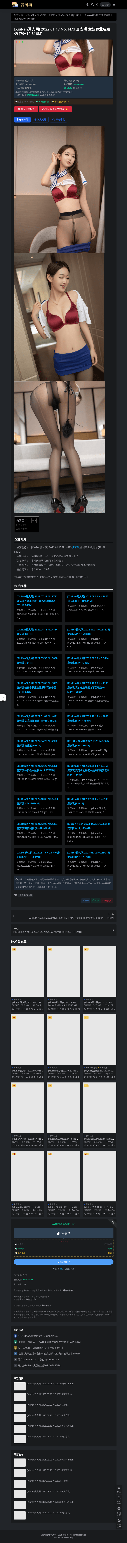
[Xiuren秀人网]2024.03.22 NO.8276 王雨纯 (48, 1404)
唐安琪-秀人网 (26, 895)
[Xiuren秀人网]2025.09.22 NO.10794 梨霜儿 (48, 1436)
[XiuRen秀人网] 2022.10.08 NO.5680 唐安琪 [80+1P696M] (37, 801)
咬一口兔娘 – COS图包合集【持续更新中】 (41, 1348)
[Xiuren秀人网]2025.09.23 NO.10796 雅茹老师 (49, 1394)
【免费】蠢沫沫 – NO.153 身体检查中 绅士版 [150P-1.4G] (49, 1342)
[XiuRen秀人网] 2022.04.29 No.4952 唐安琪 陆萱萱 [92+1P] (37, 743)
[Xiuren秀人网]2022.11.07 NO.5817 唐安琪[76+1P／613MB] (89, 632)
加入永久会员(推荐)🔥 (55, 109)
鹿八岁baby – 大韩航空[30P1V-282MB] (39, 1365)
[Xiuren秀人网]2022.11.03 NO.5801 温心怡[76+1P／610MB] (27, 1208)
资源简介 (22, 525)
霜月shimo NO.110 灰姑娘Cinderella (38, 1359)
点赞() (107, 901)
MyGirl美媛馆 (91, 1068)
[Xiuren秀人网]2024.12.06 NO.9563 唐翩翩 (63, 1003)
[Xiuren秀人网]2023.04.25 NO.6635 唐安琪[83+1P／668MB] (89, 826)
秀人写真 (41, 15)
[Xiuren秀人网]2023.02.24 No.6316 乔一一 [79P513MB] (63, 1072)
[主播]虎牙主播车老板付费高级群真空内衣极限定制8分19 (49, 1353)
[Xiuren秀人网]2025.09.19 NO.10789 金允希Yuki (50, 1425)
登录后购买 (64, 1262)
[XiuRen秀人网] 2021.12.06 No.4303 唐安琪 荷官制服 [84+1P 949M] (37, 826)
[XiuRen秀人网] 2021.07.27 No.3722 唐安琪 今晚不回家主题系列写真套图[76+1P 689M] (37, 601)
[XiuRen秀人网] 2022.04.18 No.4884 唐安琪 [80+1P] (37, 632)
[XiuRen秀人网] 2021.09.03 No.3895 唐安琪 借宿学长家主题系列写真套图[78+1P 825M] (37, 688)
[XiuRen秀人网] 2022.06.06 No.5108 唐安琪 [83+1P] (87, 801)
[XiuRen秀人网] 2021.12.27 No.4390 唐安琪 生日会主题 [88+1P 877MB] (37, 768)
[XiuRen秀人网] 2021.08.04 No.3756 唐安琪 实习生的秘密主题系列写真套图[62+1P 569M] (88, 770)
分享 (86, 901)
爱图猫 (65, 1535)
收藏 (95, 901)
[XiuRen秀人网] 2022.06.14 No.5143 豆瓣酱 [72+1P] (26, 1140)
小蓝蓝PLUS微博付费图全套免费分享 (38, 1336)
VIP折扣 (63, 1241)
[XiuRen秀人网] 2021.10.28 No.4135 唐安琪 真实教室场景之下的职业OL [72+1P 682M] (87, 688)
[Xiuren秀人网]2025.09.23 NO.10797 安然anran (50, 1383)
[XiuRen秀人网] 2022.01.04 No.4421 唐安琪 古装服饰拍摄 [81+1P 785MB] (37, 718)
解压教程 (77, 88)
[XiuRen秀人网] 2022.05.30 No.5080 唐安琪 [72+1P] (37, 660)
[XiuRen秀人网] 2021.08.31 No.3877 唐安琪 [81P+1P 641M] (87, 599)
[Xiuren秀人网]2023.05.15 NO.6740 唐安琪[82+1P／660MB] (38, 855)
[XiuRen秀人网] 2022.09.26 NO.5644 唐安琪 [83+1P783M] (88, 660)
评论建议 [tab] (60, 119)
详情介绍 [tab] (22, 119)
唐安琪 (51, 15)
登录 (105, 5)
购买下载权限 (26, 109)
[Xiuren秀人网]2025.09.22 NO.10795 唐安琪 (48, 1415)
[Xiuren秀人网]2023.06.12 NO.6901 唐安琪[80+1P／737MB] (89, 855)
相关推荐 (22, 529)
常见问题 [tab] (41, 119)
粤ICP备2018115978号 (63, 1537)
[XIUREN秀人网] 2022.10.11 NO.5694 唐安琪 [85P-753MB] (88, 743)
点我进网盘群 (33, 95)
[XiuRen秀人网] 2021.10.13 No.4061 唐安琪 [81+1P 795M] (87, 718)
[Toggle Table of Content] (32, 520)
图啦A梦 (30, 15)
